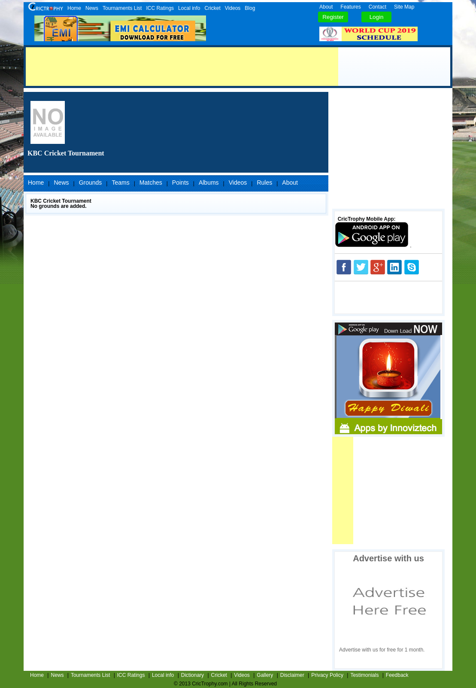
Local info (189, 8)
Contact (377, 7)
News (91, 8)
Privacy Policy (327, 675)
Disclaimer (292, 675)
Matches (150, 182)
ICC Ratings (160, 8)
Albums (209, 182)
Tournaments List (122, 8)
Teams (120, 182)
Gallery (265, 675)
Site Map (404, 7)
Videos (232, 8)
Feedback (397, 675)
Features (350, 7)
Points (180, 182)
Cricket (212, 8)
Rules (264, 182)
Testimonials (364, 675)
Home (74, 8)
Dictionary (192, 675)
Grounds (90, 182)
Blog (250, 8)
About (326, 7)
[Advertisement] (182, 66)
